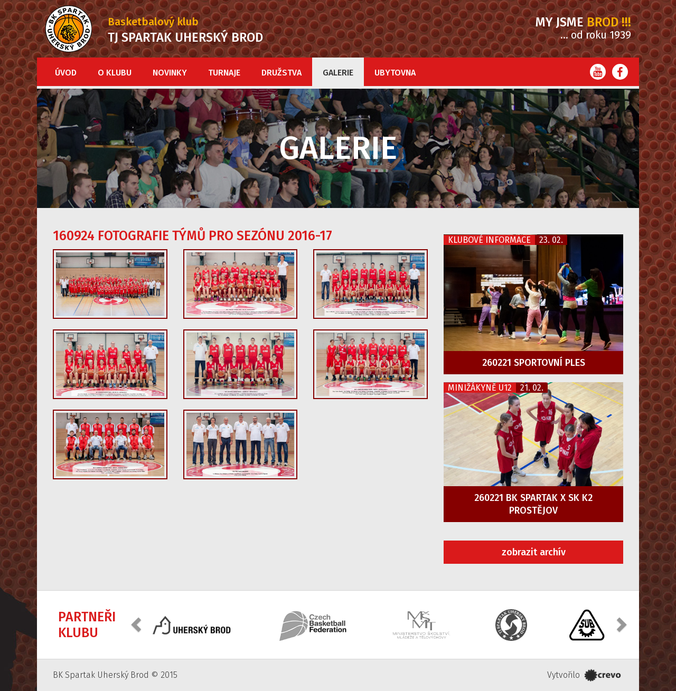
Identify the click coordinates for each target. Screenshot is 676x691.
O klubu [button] (115, 73)
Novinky (170, 73)
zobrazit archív (534, 552)
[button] (137, 623)
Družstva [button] (281, 73)
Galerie (338, 73)
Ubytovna (395, 73)
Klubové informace (489, 240)
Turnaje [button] (224, 73)
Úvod (66, 73)
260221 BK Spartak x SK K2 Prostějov (533, 504)
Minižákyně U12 (480, 388)
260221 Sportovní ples (533, 362)
